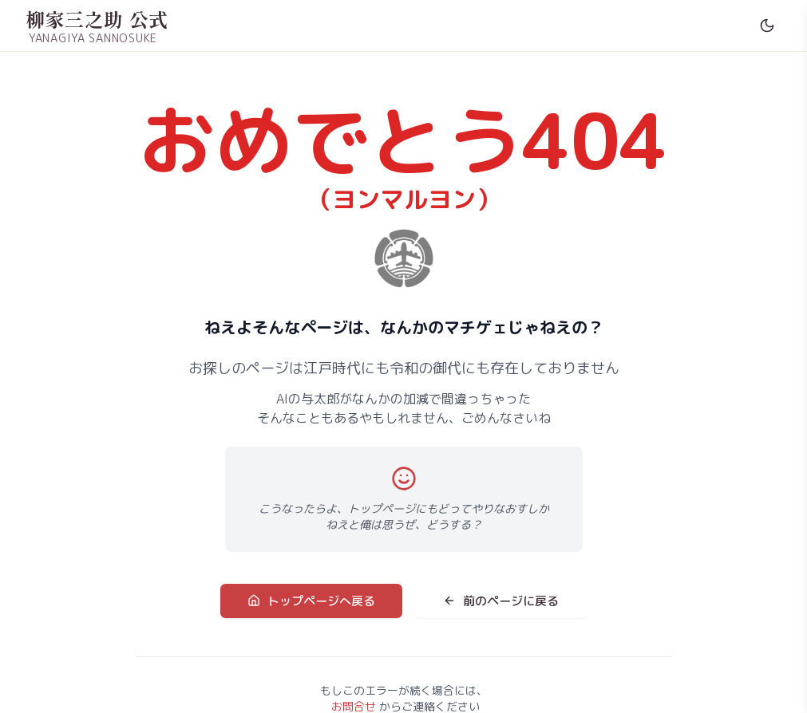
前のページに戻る (495, 601)
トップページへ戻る (317, 601)
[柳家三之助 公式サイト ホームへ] (97, 25)
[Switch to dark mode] (767, 25)
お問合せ (353, 705)
